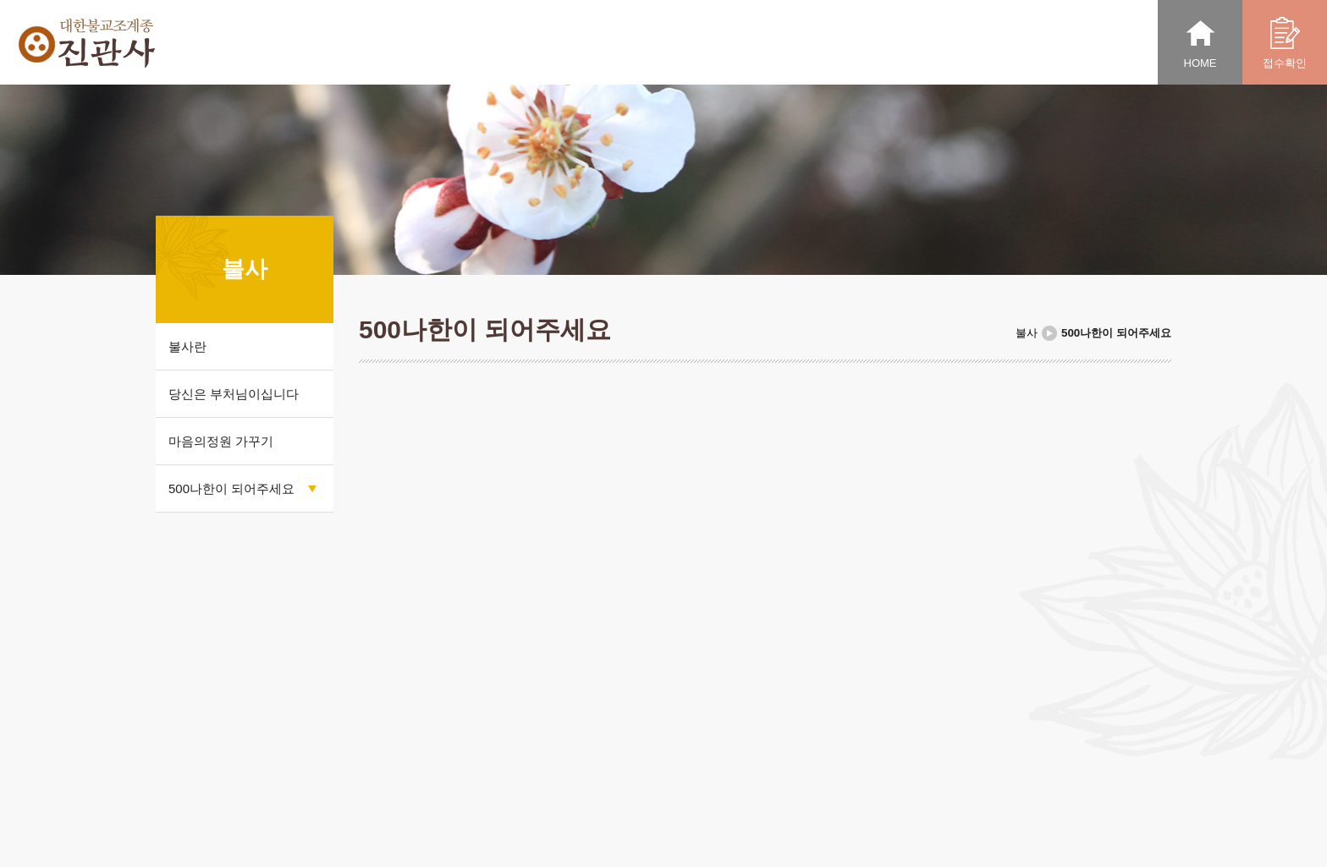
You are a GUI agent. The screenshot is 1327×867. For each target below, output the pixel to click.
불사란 (187, 346)
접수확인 (1285, 43)
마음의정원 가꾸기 (220, 441)
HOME (1200, 43)
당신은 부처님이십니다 (233, 394)
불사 (1027, 332)
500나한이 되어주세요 (231, 488)
